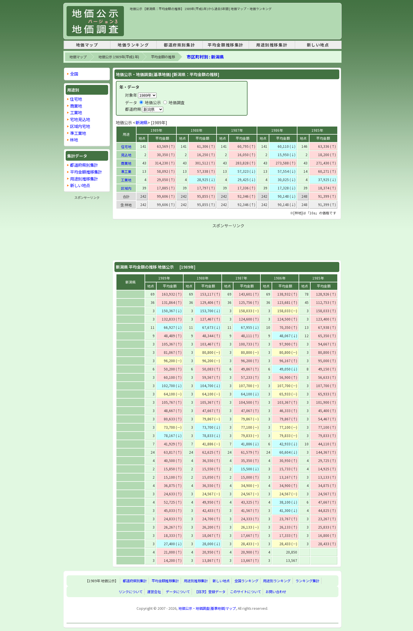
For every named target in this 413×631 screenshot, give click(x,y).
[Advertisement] (234, 24)
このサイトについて (245, 591)
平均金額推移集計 (225, 45)
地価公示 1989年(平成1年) (118, 56)
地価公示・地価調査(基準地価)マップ (207, 608)
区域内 (126, 188)
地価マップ (87, 45)
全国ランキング (246, 580)
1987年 (237, 130)
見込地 (126, 154)
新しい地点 (318, 45)
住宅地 (126, 146)
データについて (178, 591)
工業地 (126, 179)
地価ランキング (133, 45)
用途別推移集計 (271, 45)
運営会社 (154, 591)
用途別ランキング (277, 580)
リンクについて (130, 591)
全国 (74, 74)
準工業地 (78, 133)
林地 (74, 140)
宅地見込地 (80, 119)
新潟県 (141, 122)
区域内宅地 (80, 126)
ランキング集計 (307, 580)
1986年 (277, 130)
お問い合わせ (276, 591)
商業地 (126, 163)
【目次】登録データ (209, 591)
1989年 (156, 130)
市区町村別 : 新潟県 (205, 57)
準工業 (126, 171)
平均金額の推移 (163, 56)
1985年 (317, 130)
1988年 (196, 130)
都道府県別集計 (179, 45)
